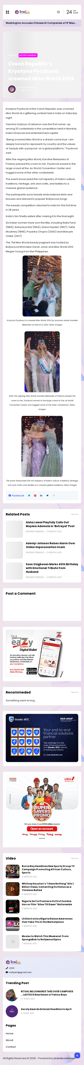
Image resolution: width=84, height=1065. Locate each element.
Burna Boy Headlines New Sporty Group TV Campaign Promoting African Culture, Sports (48, 869)
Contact (11, 1047)
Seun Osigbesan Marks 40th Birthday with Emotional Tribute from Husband (52, 568)
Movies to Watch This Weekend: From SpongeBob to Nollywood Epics (45, 938)
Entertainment (28, 55)
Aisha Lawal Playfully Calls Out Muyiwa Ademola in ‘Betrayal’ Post (50, 524)
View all (74, 514)
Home (12, 55)
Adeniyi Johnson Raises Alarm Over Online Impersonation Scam (50, 545)
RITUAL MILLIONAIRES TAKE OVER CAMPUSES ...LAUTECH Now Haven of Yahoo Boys (47, 993)
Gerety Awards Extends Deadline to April (46, 1009)
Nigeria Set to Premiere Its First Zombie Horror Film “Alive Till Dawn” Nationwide (47, 903)
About (9, 1040)
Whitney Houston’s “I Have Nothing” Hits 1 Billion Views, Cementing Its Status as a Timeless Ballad (48, 887)
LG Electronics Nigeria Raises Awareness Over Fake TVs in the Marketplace (47, 920)
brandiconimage (64, 1058)
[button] (54, 495)
